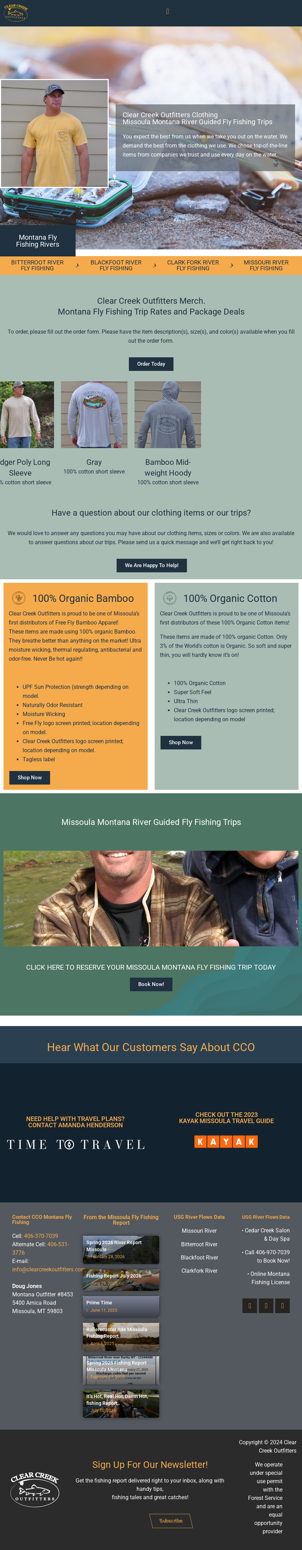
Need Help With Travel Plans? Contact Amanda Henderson (75, 1122)
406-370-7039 (41, 1236)
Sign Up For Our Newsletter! (150, 1464)
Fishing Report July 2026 (113, 1276)
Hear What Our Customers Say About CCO (151, 1047)
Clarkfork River (199, 1270)
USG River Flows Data (199, 1217)
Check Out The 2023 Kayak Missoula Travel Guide (226, 1117)
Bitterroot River (199, 1244)
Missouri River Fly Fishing (266, 265)
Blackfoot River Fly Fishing (116, 265)
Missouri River (199, 1230)
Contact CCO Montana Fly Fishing (42, 1219)
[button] (167, 11)
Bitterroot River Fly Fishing (37, 265)
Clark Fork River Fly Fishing (193, 265)
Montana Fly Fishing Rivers (37, 240)
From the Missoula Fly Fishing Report (121, 1220)
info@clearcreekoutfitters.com (49, 1269)
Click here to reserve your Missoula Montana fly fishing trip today (151, 967)
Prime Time (99, 1302)
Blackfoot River (199, 1257)
